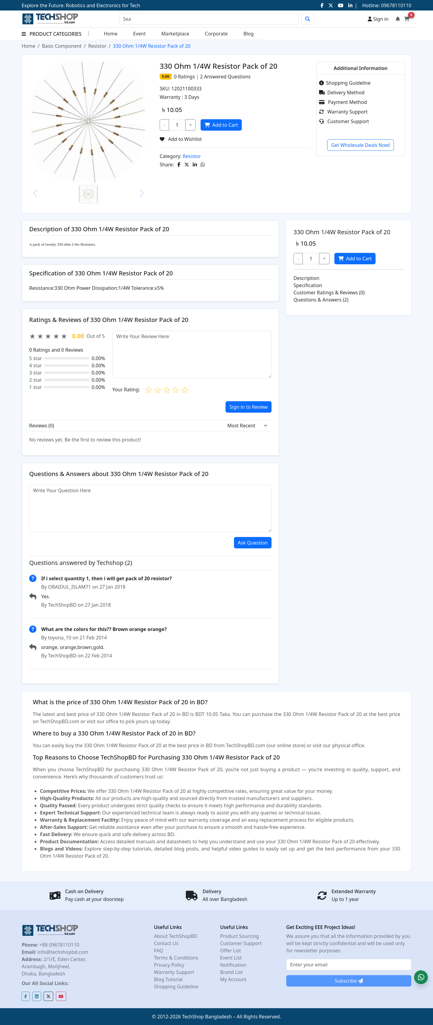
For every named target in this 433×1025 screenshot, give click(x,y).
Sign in (378, 19)
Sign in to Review (248, 407)
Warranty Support (343, 111)
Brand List (231, 972)
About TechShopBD (175, 936)
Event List (231, 957)
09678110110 (395, 5)
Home (111, 33)
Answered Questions (225, 76)
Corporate (216, 33)
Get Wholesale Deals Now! (360, 145)
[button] (421, 977)
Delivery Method (342, 92)
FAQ (158, 950)
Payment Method (343, 102)
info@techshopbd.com (62, 952)
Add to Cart (220, 125)
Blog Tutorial (168, 979)
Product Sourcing (239, 936)
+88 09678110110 (58, 945)
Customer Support (344, 121)
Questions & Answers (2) (321, 299)
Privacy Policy (169, 965)
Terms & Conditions (176, 957)
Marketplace (175, 33)
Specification (307, 285)
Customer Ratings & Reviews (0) (329, 292)
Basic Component (61, 46)
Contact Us (166, 943)
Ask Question (253, 542)
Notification (233, 965)
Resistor (97, 46)
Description (306, 278)
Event (139, 33)
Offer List (230, 950)
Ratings (186, 76)
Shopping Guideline (345, 83)
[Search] (209, 19)
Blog (249, 33)
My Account (233, 979)
